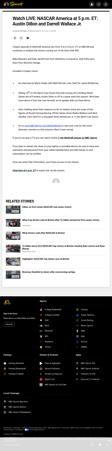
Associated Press (29, 251)
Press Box (65, 428)
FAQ (44, 428)
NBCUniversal (18, 434)
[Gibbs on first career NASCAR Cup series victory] (13, 210)
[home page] (13, 4)
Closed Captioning (35, 428)
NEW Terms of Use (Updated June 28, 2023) (86, 428)
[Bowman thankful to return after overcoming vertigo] (13, 275)
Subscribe (9, 324)
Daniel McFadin (21, 31)
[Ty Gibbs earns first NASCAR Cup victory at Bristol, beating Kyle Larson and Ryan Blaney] (13, 249)
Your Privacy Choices (37, 430)
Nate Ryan (26, 225)
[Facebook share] (15, 38)
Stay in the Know (10, 314)
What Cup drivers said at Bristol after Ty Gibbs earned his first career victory (61, 220)
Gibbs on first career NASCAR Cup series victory (47, 207)
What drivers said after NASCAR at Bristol (43, 233)
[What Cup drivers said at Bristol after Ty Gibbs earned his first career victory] (13, 223)
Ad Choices (8, 428)
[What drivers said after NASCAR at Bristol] (13, 236)
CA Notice (19, 430)
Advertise (16, 428)
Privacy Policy (9, 430)
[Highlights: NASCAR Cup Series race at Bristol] (13, 262)
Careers (24, 428)
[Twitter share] (21, 38)
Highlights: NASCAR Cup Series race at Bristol (45, 259)
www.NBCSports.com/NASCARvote (42, 125)
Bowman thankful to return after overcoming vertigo (48, 272)
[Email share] (27, 38)
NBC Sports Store (54, 428)
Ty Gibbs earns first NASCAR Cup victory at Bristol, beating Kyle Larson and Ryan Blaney (63, 247)
